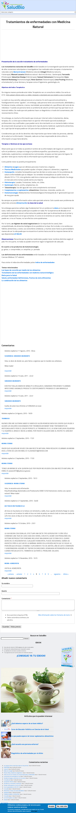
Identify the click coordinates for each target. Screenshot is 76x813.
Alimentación (21, 203)
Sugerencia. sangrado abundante (17, 356)
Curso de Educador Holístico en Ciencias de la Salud (30, 729)
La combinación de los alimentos (14, 280)
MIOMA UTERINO (7, 443)
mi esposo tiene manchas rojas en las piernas (16, 765)
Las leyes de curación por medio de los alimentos (21, 270)
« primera (10, 574)
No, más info (62, 806)
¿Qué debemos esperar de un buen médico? (27, 723)
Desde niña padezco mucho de (12, 785)
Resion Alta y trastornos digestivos (13, 773)
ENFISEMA (6, 767)
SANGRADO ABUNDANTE (13, 381)
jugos (16, 167)
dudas (5, 800)
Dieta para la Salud (9, 275)
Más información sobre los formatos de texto (54, 615)
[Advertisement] (18, 43)
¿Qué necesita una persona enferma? (24, 744)
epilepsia (6, 792)
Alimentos (9, 167)
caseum (6, 769)
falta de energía (8, 771)
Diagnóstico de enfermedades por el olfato (27, 753)
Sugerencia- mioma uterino (15, 483)
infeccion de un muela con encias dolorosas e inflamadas (19, 774)
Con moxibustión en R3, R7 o (11, 787)
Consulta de (7, 780)
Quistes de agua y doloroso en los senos (15, 778)
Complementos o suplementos (17, 190)
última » (66, 574)
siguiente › (57, 574)
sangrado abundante (13, 401)
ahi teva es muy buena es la (15, 506)
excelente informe (9, 782)
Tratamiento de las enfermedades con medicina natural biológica (28, 272)
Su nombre (6, 583)
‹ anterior (19, 574)
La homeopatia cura (9, 798)
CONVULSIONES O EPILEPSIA (12, 794)
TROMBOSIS (6, 418)
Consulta (6, 789)
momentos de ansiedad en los (12, 776)
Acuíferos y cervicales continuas (12, 783)
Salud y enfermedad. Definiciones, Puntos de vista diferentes (26, 278)
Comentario (6, 598)
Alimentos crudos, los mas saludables (14, 791)
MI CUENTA (4, 803)
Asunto (4, 591)
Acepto (51, 806)
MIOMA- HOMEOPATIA (12, 563)
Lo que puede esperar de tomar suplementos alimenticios (32, 736)
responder (8, 371)
